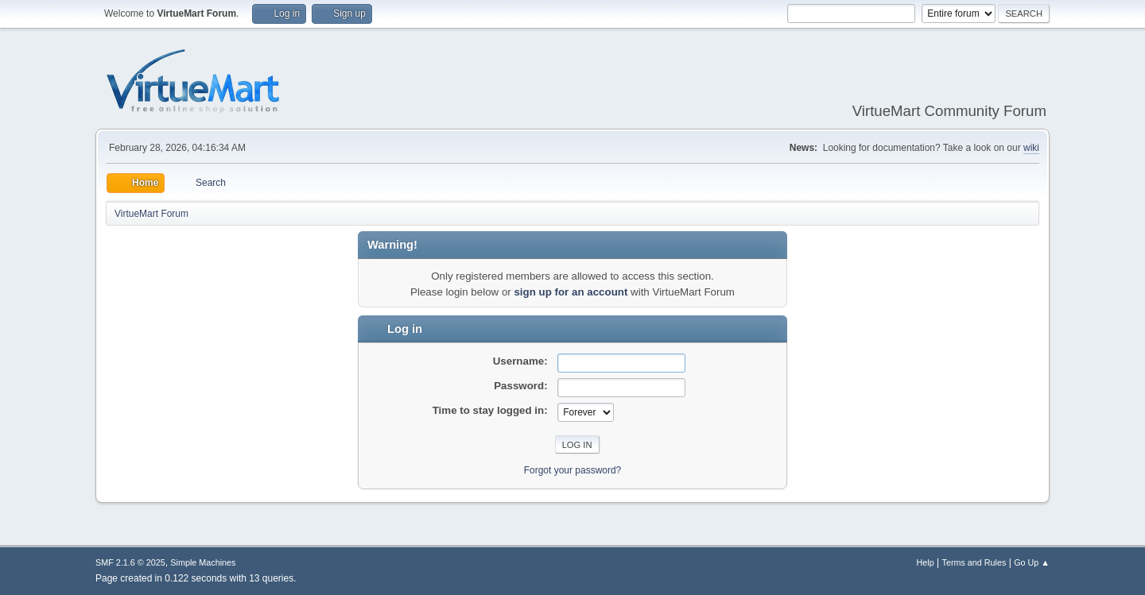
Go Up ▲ (1032, 562)
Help (925, 562)
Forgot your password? (573, 470)
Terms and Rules (974, 562)
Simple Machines (202, 562)
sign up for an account (570, 292)
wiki (1031, 147)
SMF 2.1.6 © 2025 (130, 562)
